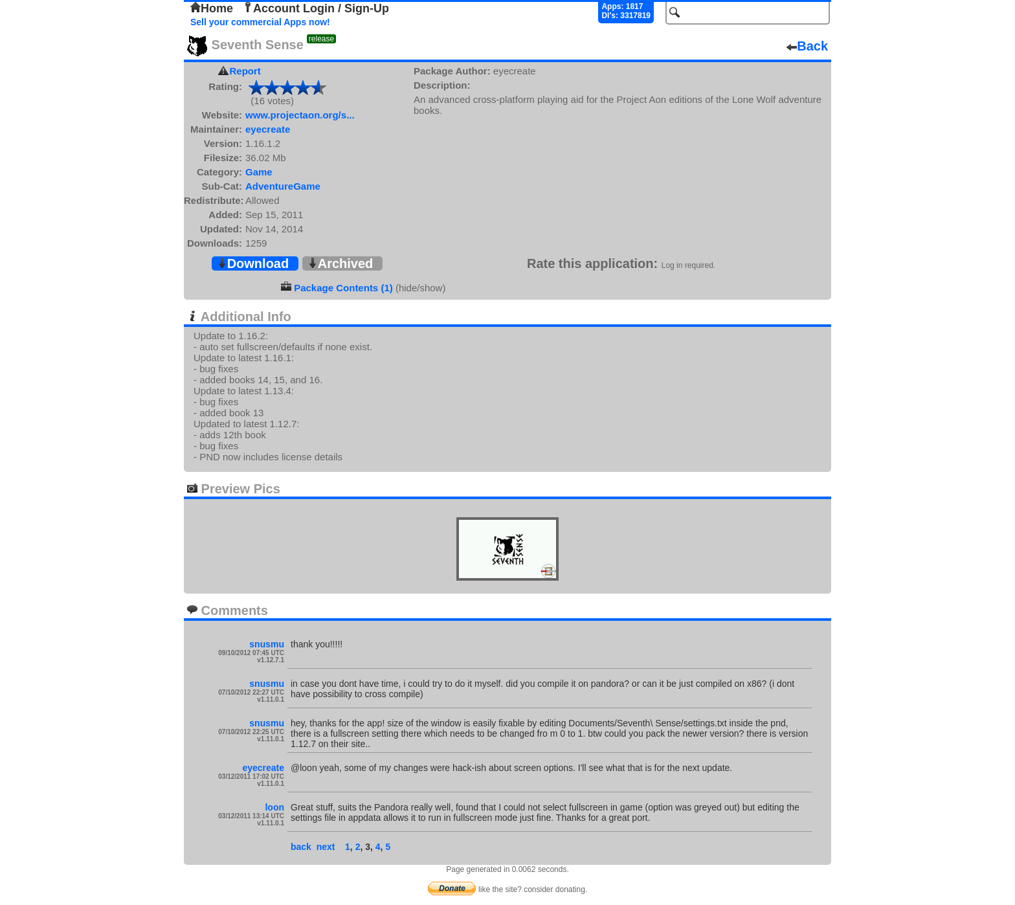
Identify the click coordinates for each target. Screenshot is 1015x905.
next (326, 847)
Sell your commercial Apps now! (260, 22)
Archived (340, 263)
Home (211, 8)
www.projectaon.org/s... (300, 114)
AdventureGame (282, 186)
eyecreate (267, 129)
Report (245, 70)
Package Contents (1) (343, 287)
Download (253, 263)
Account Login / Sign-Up (316, 8)
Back (807, 46)
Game (259, 171)
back (301, 847)
